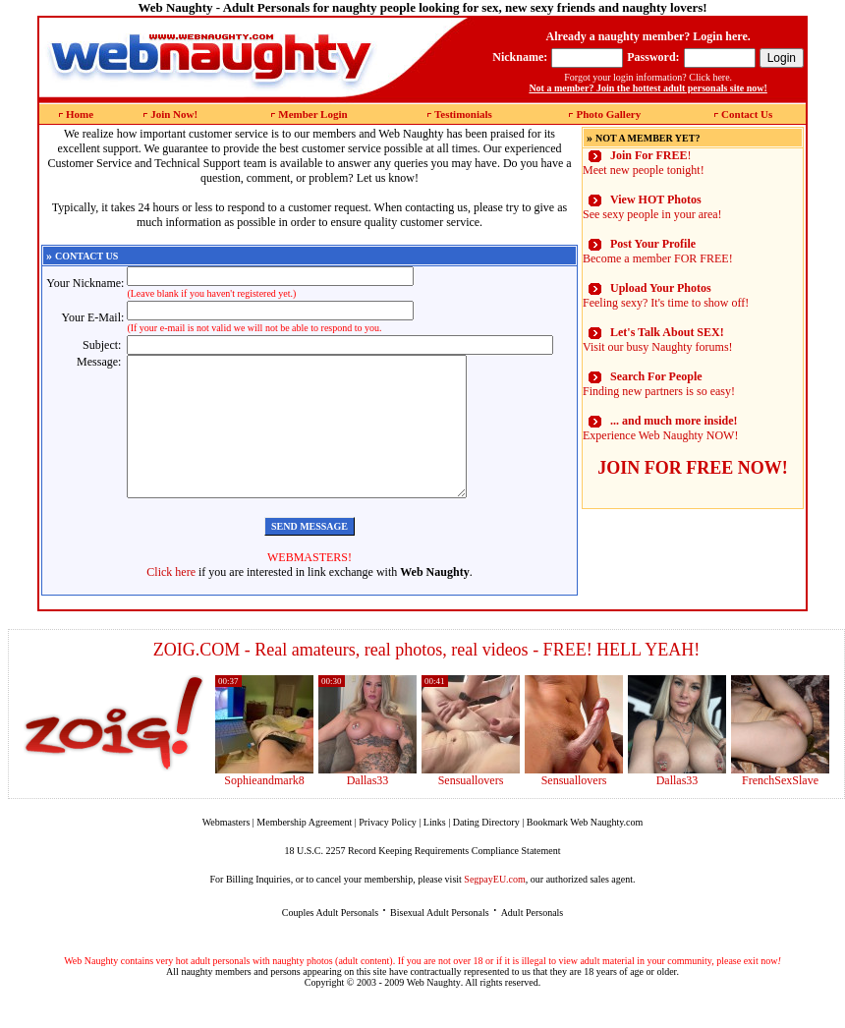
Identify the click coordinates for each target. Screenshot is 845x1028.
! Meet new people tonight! (643, 162)
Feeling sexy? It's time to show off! (666, 295)
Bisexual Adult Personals (439, 942)
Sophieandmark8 (264, 810)
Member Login (312, 114)
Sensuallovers (471, 810)
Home (79, 114)
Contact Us (746, 114)
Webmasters (226, 851)
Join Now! (173, 114)
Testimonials (463, 114)
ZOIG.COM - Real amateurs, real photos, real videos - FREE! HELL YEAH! (427, 679)
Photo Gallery (608, 114)
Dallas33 (368, 810)
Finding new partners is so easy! (659, 384)
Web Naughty (434, 1011)
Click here (171, 601)
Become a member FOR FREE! (658, 251)
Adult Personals (532, 942)
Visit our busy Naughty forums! (658, 339)
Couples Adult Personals (330, 942)
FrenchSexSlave (780, 810)
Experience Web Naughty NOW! (660, 428)
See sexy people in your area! (652, 207)
